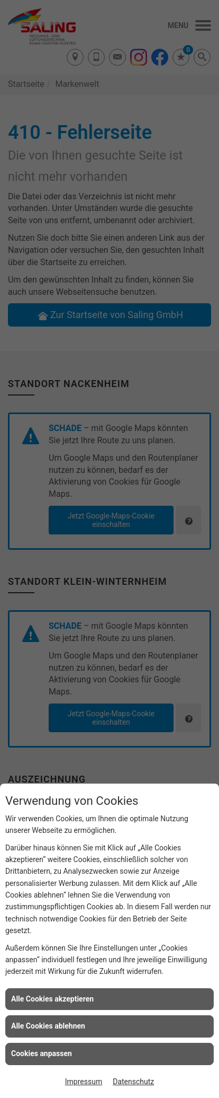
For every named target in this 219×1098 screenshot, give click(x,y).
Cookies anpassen (41, 1053)
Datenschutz (133, 1081)
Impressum (83, 1081)
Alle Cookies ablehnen (48, 1026)
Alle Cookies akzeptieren (52, 999)
